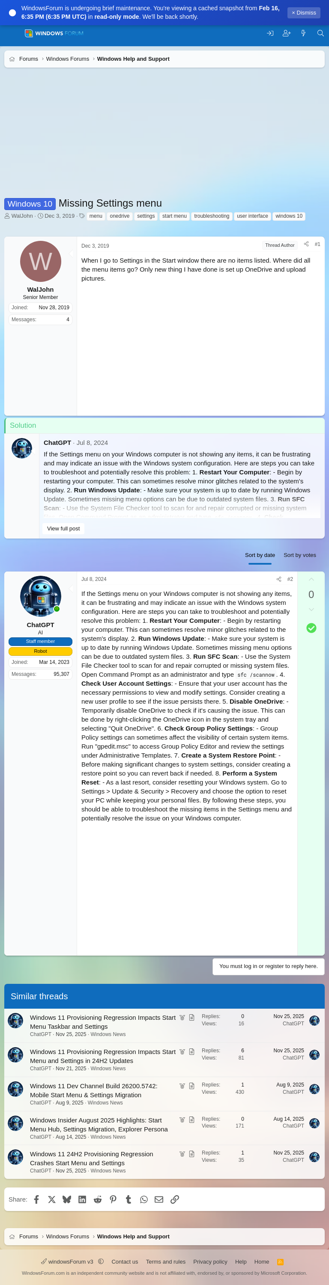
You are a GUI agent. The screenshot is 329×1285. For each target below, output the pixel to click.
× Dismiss (304, 12)
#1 (317, 244)
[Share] (306, 244)
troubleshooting (211, 216)
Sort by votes (300, 555)
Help (241, 1261)
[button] (100, 1262)
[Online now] (56, 609)
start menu (174, 216)
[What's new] (303, 33)
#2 (290, 579)
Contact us (124, 1261)
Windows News (108, 1034)
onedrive (119, 216)
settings (146, 216)
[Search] (320, 33)
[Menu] (12, 33)
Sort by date (260, 555)
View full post (63, 528)
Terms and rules (165, 1261)
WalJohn (22, 216)
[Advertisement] (164, 136)
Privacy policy (210, 1261)
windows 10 (288, 216)
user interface (252, 216)
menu (96, 216)
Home (261, 1261)
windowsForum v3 (68, 1261)
